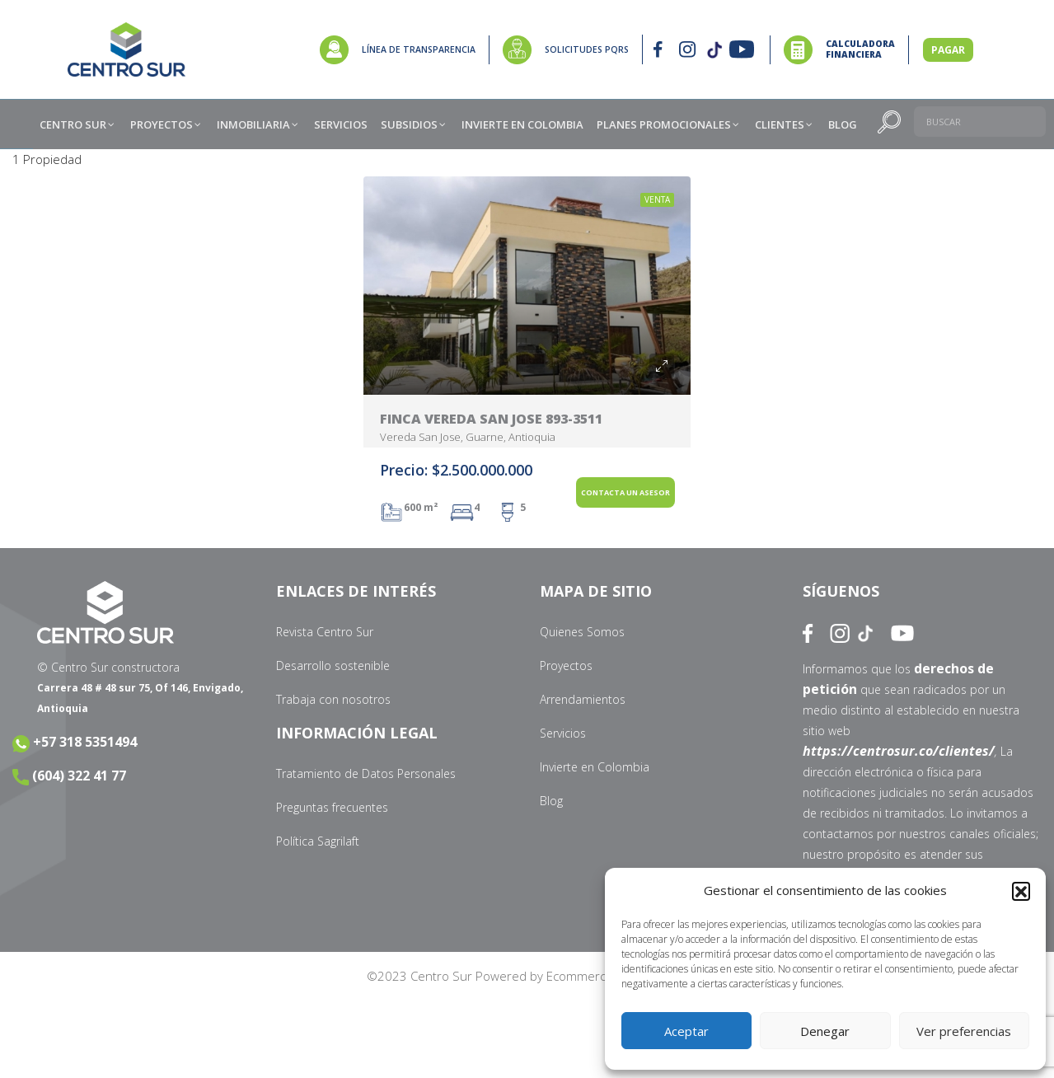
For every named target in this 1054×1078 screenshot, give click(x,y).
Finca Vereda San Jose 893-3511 (491, 419)
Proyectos (566, 665)
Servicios (563, 733)
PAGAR (948, 50)
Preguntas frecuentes (332, 807)
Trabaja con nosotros (333, 699)
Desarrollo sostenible (333, 665)
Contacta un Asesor (625, 492)
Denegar (825, 1031)
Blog (551, 800)
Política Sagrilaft (317, 841)
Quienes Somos (582, 632)
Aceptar (686, 1031)
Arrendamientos (582, 699)
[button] (1021, 891)
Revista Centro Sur (324, 632)
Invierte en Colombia (594, 767)
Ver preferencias (963, 1031)
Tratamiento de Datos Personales (366, 773)
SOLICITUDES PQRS (587, 49)
